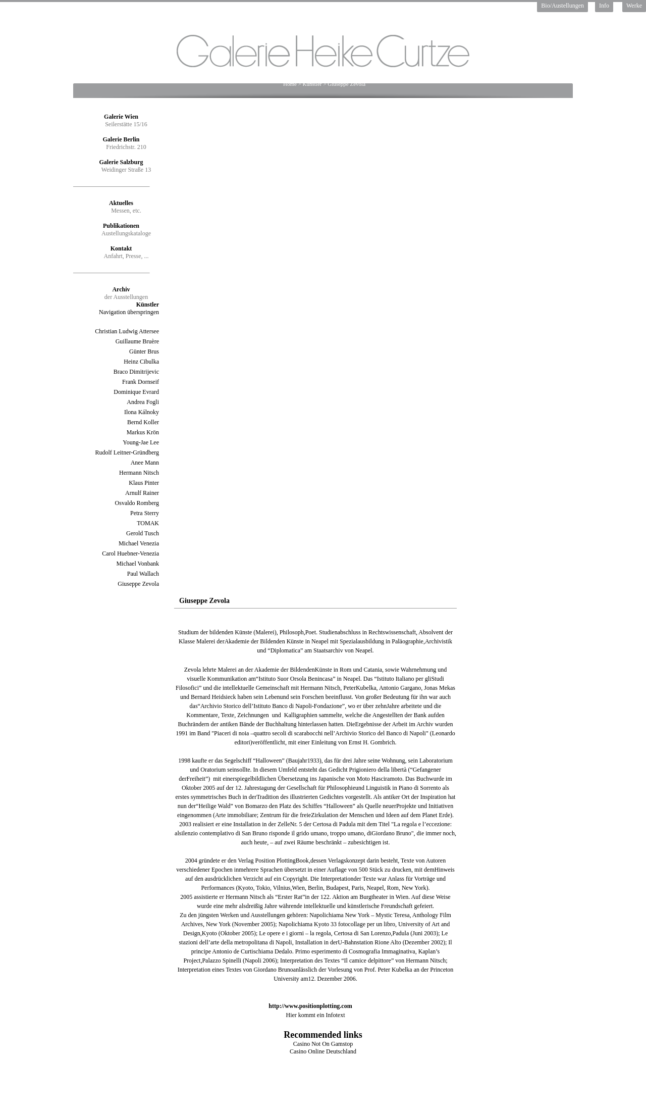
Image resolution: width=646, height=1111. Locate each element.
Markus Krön (143, 432)
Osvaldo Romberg (137, 503)
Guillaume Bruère (137, 341)
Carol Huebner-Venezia (130, 553)
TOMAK (148, 523)
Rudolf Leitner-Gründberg (127, 452)
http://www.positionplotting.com (310, 1005)
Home (290, 84)
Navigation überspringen (129, 312)
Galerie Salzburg (121, 162)
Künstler (312, 84)
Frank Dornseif (140, 381)
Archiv (121, 289)
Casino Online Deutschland (323, 1051)
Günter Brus (144, 351)
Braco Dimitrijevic (136, 371)
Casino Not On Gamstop (323, 1043)
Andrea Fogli (143, 402)
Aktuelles (121, 203)
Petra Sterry (144, 513)
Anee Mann (145, 462)
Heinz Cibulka (141, 361)
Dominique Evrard (136, 391)
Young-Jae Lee (141, 442)
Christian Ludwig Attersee (127, 331)
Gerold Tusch (142, 533)
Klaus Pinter (144, 482)
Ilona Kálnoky (141, 412)
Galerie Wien (121, 116)
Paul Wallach (143, 573)
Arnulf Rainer (142, 492)
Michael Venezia (139, 543)
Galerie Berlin (121, 139)
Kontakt (121, 248)
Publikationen (121, 225)
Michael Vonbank (137, 563)
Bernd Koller (143, 422)
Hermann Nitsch (139, 472)
